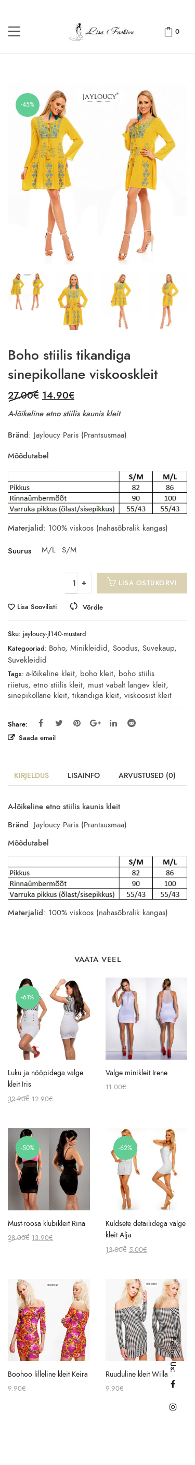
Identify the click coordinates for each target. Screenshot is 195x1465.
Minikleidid (89, 648)
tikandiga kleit (95, 695)
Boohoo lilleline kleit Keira (48, 1374)
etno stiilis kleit (58, 685)
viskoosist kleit (148, 695)
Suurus (19, 551)
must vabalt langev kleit (127, 685)
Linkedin (113, 723)
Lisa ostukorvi (148, 583)
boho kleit (96, 673)
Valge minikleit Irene (136, 1073)
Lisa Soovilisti (37, 607)
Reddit (131, 723)
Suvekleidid (27, 660)
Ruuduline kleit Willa (137, 1374)
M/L (48, 550)
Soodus (125, 648)
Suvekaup (158, 648)
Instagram (173, 1406)
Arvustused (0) (147, 776)
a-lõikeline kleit (50, 673)
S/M (68, 550)
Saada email (36, 738)
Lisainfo (84, 776)
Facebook (40, 723)
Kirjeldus (31, 776)
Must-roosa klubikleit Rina (46, 1224)
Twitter (59, 723)
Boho (57, 648)
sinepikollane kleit (37, 695)
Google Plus (95, 723)
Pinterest (77, 723)
